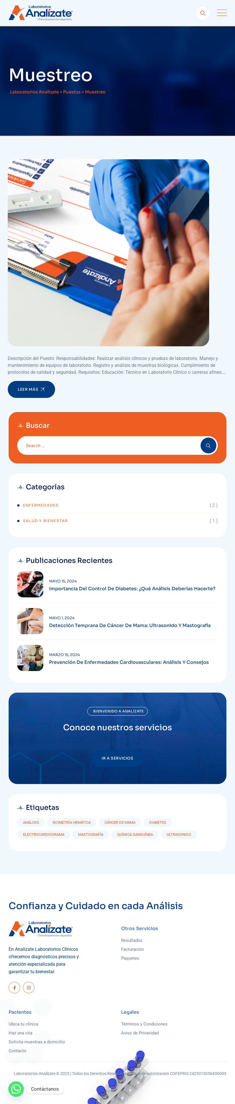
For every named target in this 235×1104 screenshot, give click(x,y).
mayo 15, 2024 (63, 581)
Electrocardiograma (43, 834)
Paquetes (130, 958)
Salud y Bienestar (45, 520)
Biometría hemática (72, 822)
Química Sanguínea (135, 834)
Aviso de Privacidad (140, 1033)
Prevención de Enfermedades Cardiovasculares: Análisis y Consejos (129, 662)
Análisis (31, 822)
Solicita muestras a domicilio (37, 1041)
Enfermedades (41, 505)
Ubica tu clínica (23, 1024)
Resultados (132, 940)
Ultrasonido (179, 834)
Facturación (132, 949)
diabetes (157, 822)
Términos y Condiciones (144, 1024)
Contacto (17, 1050)
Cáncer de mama (119, 822)
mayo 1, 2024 (61, 618)
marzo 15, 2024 (64, 654)
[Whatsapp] (16, 1089)
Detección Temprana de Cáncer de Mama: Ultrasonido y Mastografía (130, 625)
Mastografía (90, 834)
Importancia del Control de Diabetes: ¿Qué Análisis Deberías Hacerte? (132, 589)
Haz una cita (20, 1033)
